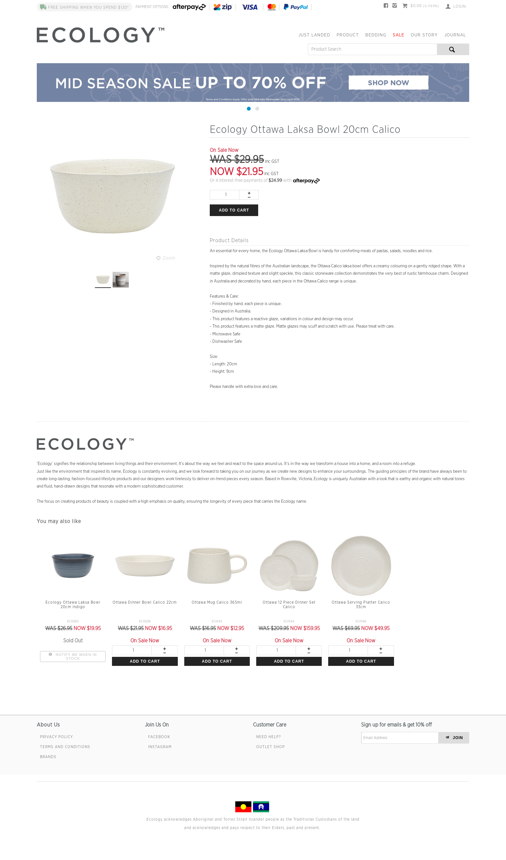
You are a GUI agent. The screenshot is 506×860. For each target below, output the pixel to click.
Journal (455, 35)
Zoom (169, 258)
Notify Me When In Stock (75, 656)
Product (348, 35)
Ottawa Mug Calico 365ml (217, 602)
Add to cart (234, 210)
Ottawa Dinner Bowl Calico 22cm (145, 602)
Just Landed (314, 35)
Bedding (375, 35)
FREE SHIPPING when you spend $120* (84, 7)
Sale (398, 35)
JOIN (458, 738)
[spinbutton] (224, 194)
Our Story (424, 35)
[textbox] (372, 49)
